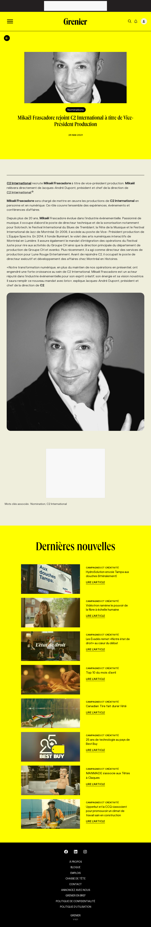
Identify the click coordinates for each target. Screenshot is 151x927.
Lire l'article (95, 582)
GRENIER (75, 915)
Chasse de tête (75, 878)
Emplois (75, 873)
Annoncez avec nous (75, 890)
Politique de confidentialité (75, 901)
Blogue (75, 867)
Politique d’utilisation (75, 906)
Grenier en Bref (75, 895)
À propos (75, 861)
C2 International (20, 192)
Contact (75, 884)
